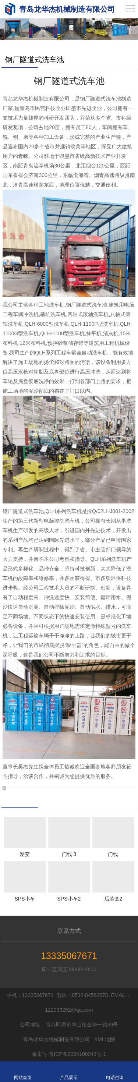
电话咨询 (115, 1071)
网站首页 (23, 1071)
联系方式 (69, 931)
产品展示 (69, 1071)
